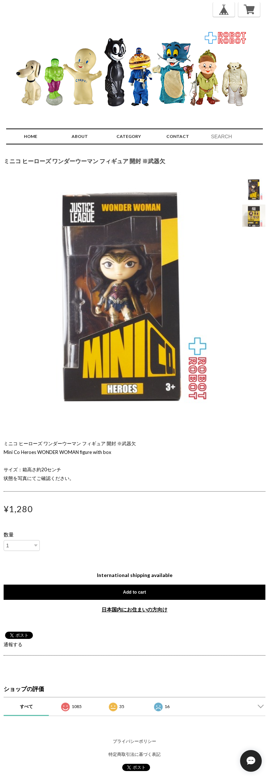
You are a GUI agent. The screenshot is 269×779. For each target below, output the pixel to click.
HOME (30, 136)
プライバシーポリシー (134, 741)
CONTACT (177, 136)
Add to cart (134, 592)
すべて (26, 706)
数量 (9, 534)
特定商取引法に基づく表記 (134, 754)
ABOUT (80, 136)
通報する (13, 644)
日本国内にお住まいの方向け (134, 609)
